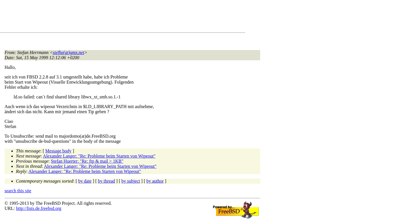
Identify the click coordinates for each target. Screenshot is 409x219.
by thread (106, 181)
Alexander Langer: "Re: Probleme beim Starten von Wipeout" (99, 156)
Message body (58, 150)
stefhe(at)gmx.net (68, 52)
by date (85, 181)
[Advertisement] (108, 17)
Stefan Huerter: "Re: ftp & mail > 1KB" (87, 161)
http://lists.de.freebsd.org (38, 208)
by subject (131, 181)
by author (155, 181)
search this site (18, 190)
